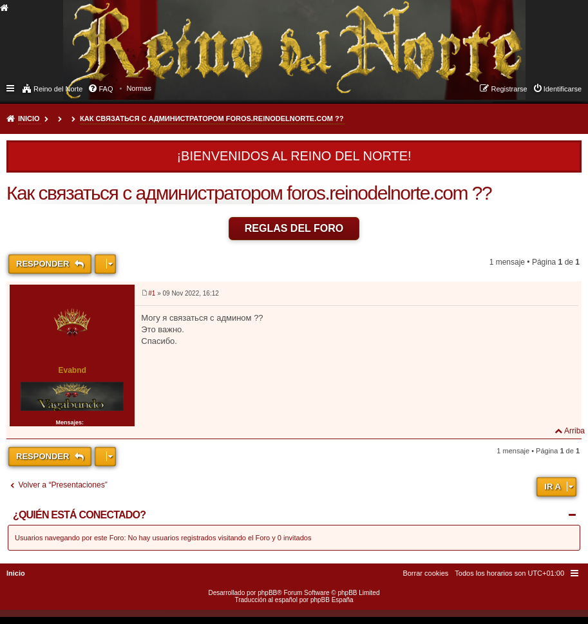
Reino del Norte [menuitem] (57, 89)
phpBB (267, 592)
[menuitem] (138, 88)
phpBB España (332, 599)
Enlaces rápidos (11, 87)
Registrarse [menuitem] (509, 89)
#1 (151, 293)
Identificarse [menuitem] (563, 89)
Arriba (574, 430)
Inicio (29, 118)
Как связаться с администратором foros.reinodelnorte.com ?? (211, 118)
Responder (43, 264)
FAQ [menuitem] (106, 89)
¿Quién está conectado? (79, 514)
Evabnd (72, 370)
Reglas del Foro (294, 228)
